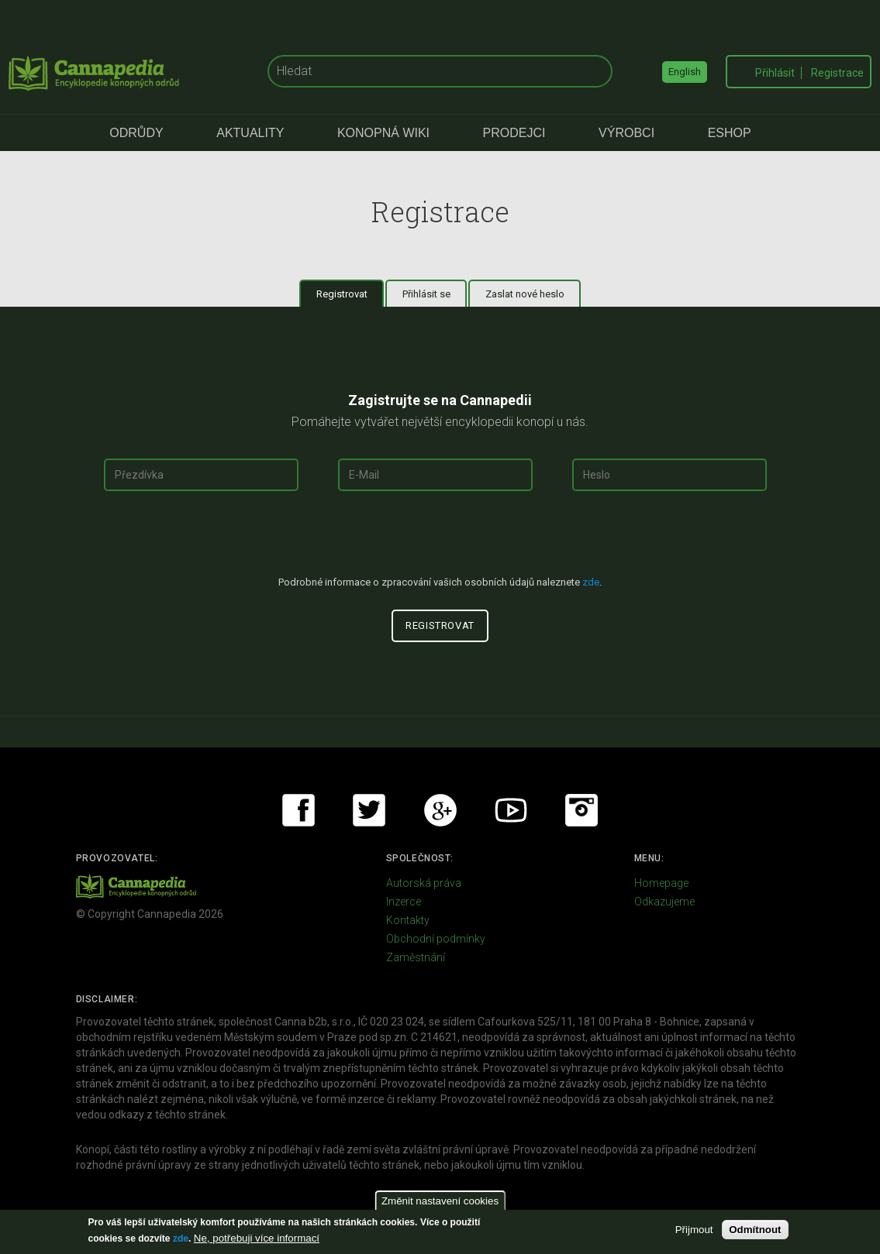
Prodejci (514, 132)
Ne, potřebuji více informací (256, 1238)
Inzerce (403, 901)
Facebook (298, 810)
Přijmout (694, 1229)
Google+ (440, 810)
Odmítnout (755, 1229)
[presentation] (440, 540)
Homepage (661, 883)
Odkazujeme (664, 901)
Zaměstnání (415, 957)
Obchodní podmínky (435, 939)
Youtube (511, 810)
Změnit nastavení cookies (440, 1201)
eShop (729, 132)
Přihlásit (775, 73)
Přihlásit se (426, 294)
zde (180, 1238)
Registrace (837, 73)
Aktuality (250, 132)
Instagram (581, 810)
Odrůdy (136, 132)
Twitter (369, 810)
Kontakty (408, 920)
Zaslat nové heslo (524, 294)
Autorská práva (423, 883)
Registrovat (350, 293)
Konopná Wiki (383, 132)
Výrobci (626, 132)
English (684, 71)
